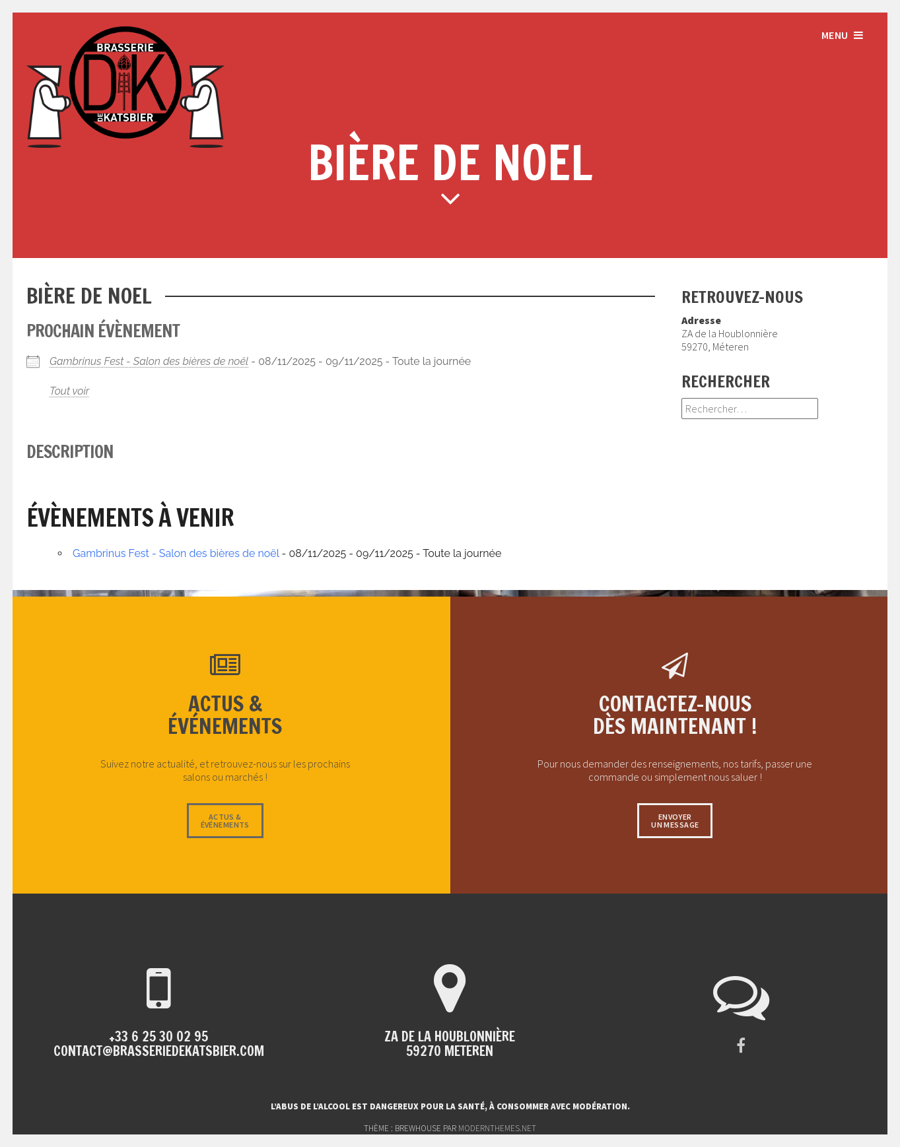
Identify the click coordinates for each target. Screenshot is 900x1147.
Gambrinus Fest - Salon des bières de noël (149, 361)
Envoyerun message (675, 821)
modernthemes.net (497, 1128)
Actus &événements (225, 821)
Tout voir (69, 391)
